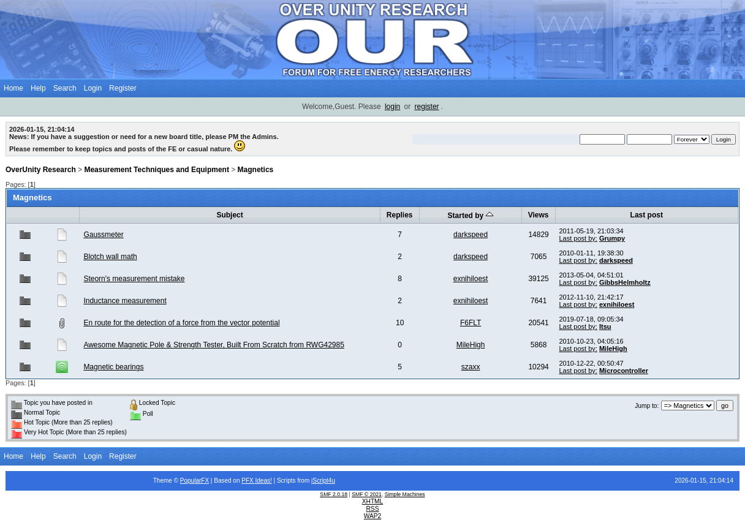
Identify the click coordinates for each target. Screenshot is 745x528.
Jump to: (647, 405)
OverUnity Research (41, 169)
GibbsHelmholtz (625, 282)
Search (65, 88)
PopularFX (194, 480)
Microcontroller (623, 370)
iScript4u (323, 480)
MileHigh (470, 345)
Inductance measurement (124, 300)
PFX (248, 480)
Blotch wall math (110, 256)
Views (538, 215)
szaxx (470, 367)
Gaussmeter (103, 234)
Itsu (605, 326)
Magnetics (256, 169)
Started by (470, 215)
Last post (646, 215)
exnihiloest (470, 278)
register (427, 106)
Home (13, 88)
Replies (400, 215)
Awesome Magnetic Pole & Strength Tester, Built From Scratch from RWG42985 (213, 345)
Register (123, 88)
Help (38, 88)
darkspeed (470, 234)
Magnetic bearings (113, 367)
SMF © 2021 (367, 494)
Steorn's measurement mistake (133, 278)
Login (93, 88)
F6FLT (470, 323)
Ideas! (263, 480)
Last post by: (578, 238)
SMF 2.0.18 (333, 494)
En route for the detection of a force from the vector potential (181, 323)
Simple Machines (405, 494)
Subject (229, 215)
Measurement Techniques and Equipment (156, 169)
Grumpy (612, 238)
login (392, 106)
